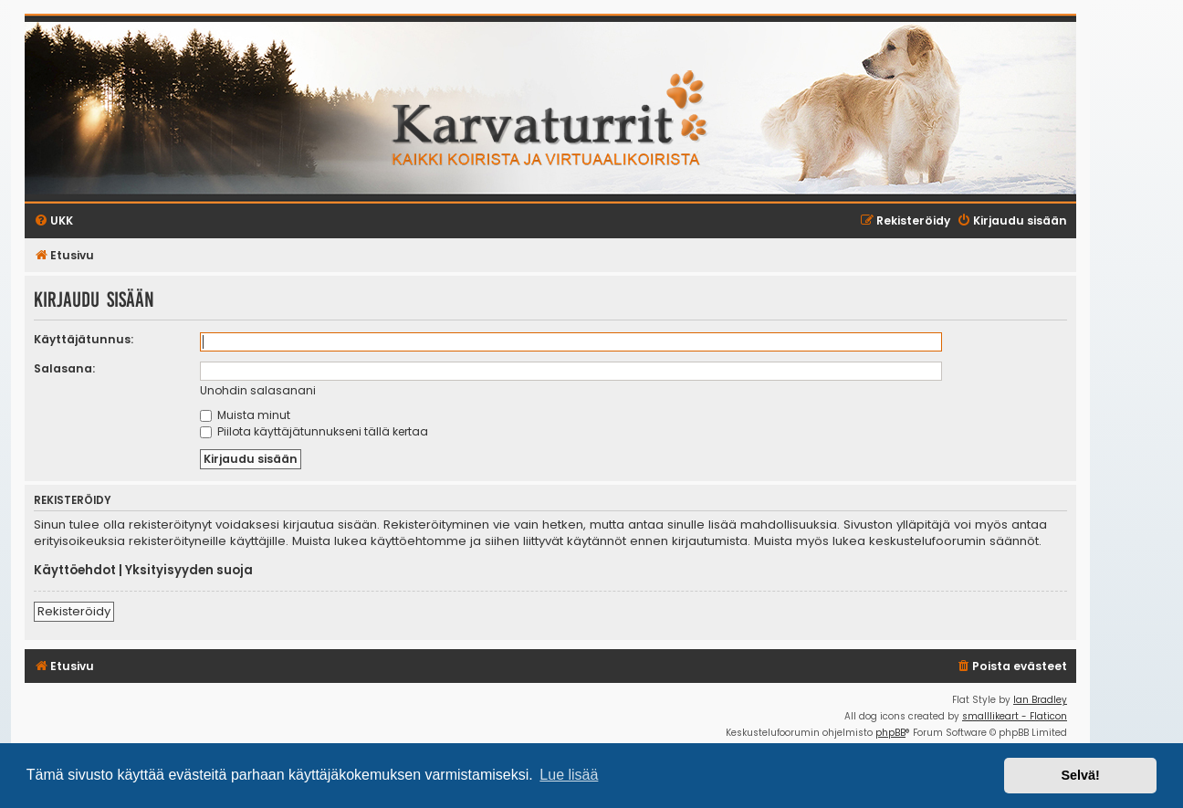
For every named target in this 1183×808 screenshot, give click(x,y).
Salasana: (64, 368)
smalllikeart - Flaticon (1014, 716)
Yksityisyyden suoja (189, 570)
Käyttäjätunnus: (83, 339)
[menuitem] (1011, 667)
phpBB (890, 733)
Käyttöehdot (75, 570)
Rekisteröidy (73, 611)
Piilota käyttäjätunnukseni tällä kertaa (314, 431)
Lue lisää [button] (568, 774)
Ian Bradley (1040, 700)
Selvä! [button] (1080, 775)
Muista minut (245, 415)
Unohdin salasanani (258, 390)
